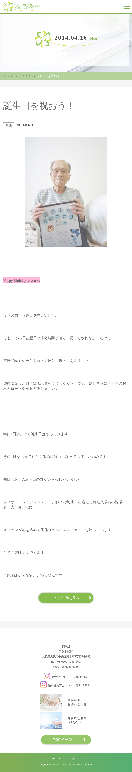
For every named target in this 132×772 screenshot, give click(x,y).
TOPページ (62, 740)
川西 (9, 125)
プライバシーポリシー (66, 759)
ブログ (25, 76)
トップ (8, 76)
